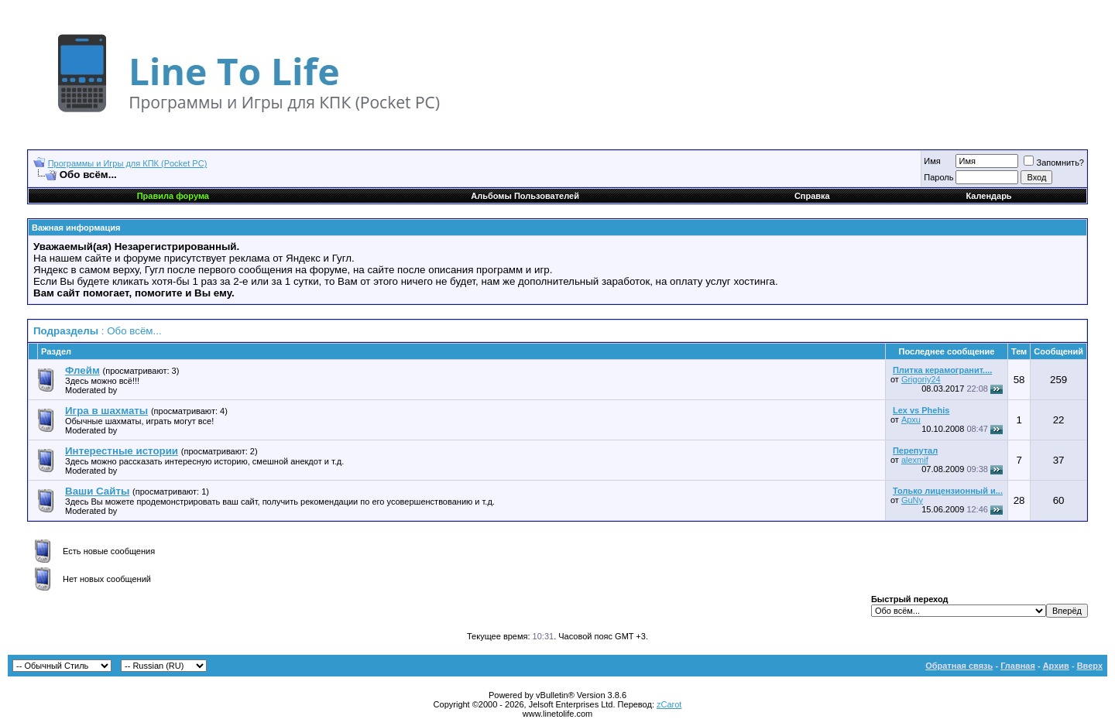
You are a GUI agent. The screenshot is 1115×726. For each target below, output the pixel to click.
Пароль (938, 177)
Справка (812, 195)
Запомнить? (1054, 162)
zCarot (669, 704)
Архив (1056, 665)
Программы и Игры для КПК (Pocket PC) (128, 163)
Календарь (988, 195)
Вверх (1090, 665)
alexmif (914, 459)
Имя (932, 161)
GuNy (912, 500)
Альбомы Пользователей (525, 195)
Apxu (911, 419)
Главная (1017, 665)
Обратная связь (959, 665)
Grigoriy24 (921, 379)
